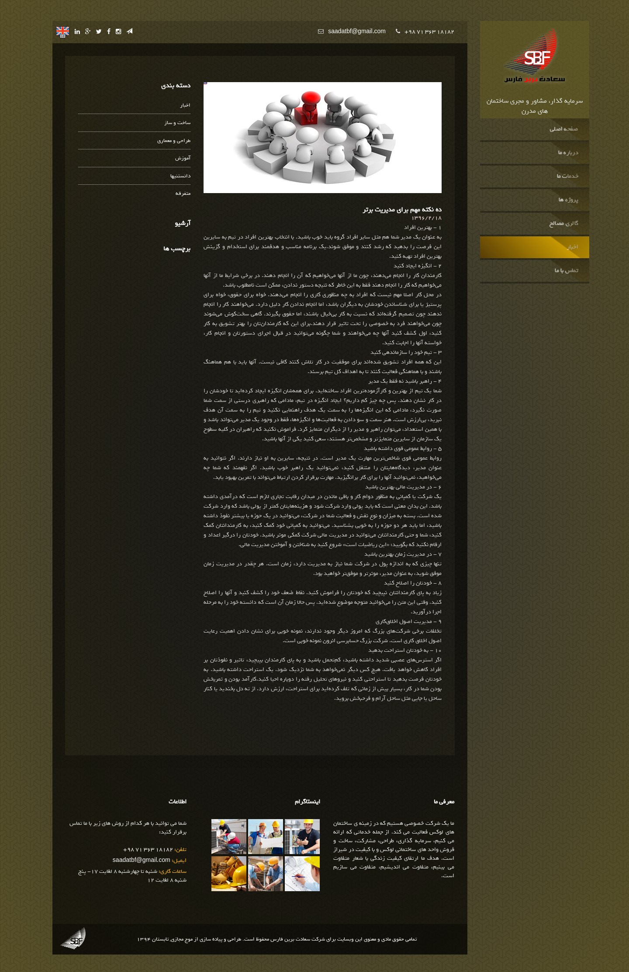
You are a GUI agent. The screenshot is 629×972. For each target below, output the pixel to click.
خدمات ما (567, 176)
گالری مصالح (563, 223)
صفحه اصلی (564, 129)
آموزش (182, 158)
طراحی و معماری (173, 141)
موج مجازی (182, 939)
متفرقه (183, 194)
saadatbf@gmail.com (357, 31)
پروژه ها (568, 200)
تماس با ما (566, 271)
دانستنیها (180, 176)
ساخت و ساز (177, 123)
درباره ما (568, 153)
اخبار (572, 247)
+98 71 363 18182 (429, 31)
